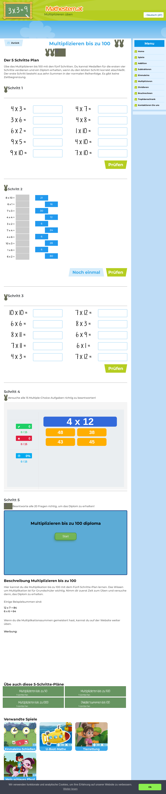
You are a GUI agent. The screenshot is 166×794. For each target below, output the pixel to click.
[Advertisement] (81, 29)
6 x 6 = (18, 324)
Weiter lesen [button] (70, 789)
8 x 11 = (18, 335)
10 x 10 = (18, 313)
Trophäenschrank (146, 99)
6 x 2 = (18, 131)
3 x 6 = (18, 120)
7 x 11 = (18, 346)
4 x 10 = (83, 142)
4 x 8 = (83, 120)
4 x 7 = (83, 109)
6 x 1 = (83, 346)
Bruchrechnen (145, 93)
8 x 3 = (83, 324)
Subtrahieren (144, 69)
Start (66, 536)
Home (141, 51)
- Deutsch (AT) (153, 14)
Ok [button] (150, 787)
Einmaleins (143, 75)
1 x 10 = (83, 131)
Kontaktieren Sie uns (148, 105)
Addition (142, 63)
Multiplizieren (145, 81)
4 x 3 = (18, 109)
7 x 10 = (83, 153)
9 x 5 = (18, 142)
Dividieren (143, 87)
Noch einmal (86, 272)
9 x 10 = (18, 153)
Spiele (141, 57)
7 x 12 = (83, 313)
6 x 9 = (83, 335)
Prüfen (115, 164)
